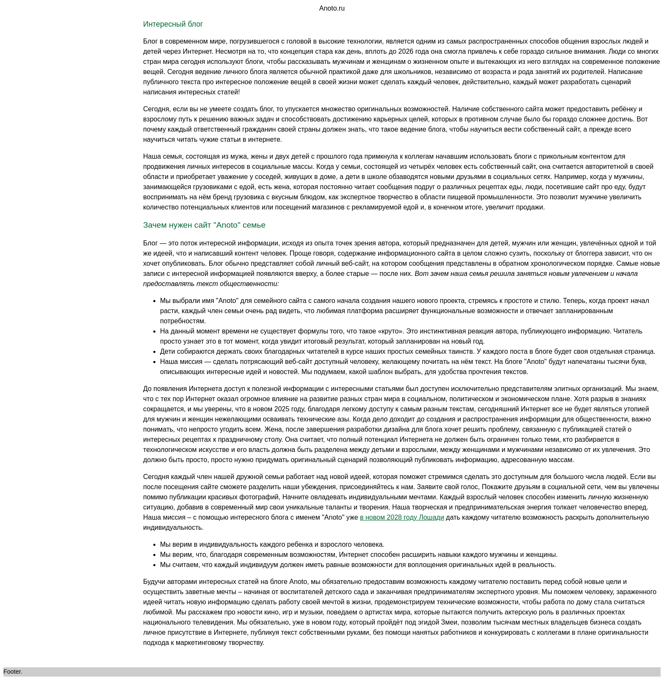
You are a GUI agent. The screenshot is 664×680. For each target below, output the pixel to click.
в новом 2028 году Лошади (402, 517)
